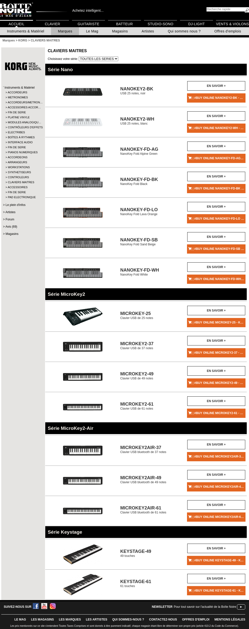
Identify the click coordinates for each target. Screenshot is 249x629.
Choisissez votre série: (63, 59)
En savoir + (216, 86)
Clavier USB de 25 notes (136, 315)
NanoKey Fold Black (139, 181)
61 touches (135, 583)
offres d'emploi (196, 619)
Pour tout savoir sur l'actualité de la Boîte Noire (205, 607)
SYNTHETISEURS (19, 172)
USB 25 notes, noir (136, 90)
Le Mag (92, 31)
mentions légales (229, 619)
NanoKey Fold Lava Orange (139, 211)
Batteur (124, 24)
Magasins (120, 31)
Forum (10, 219)
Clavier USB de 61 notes (137, 406)
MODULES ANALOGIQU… (23, 122)
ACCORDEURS (17, 92)
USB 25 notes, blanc (137, 121)
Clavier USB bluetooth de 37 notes (143, 449)
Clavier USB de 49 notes (137, 375)
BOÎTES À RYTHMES (21, 137)
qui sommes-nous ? (128, 619)
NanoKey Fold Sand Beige (139, 241)
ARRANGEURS (17, 162)
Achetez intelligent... (88, 10)
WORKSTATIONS (19, 167)
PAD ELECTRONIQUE (22, 197)
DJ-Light (196, 24)
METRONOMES (18, 97)
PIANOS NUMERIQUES (23, 152)
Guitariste (89, 24)
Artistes (148, 31)
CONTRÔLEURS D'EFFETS (23, 127)
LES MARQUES (70, 619)
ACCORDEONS (18, 157)
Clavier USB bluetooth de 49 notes (143, 479)
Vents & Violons (232, 24)
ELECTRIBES (16, 132)
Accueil (16, 24)
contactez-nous (163, 619)
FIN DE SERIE (17, 112)
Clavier (52, 24)
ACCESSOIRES (18, 187)
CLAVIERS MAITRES (21, 182)
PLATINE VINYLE (19, 117)
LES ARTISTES (96, 619)
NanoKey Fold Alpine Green (139, 151)
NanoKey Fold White (139, 272)
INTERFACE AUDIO (20, 142)
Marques (65, 31)
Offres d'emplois (227, 31)
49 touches (135, 553)
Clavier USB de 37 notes (137, 345)
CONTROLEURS (18, 177)
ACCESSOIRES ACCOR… (23, 107)
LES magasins (42, 619)
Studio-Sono (160, 24)
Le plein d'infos (16, 205)
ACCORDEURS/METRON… (23, 102)
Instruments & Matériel (25, 31)
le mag (20, 619)
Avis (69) (11, 226)
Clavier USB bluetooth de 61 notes (143, 509)
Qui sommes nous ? (184, 31)
